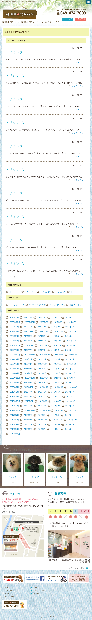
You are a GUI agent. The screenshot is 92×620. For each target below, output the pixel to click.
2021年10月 (72, 364)
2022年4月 (56, 359)
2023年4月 (28, 350)
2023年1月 (70, 350)
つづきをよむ (77, 62)
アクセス (66, 19)
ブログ (35, 587)
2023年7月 (57, 345)
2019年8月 (14, 392)
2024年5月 (56, 336)
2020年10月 (30, 378)
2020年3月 (56, 383)
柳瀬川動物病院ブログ (29, 22)
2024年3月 (14, 341)
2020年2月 (70, 383)
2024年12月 (29, 331)
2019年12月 (29, 387)
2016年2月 (42, 429)
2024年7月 (28, 336)
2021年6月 (56, 369)
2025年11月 (15, 322)
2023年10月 (15, 345)
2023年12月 (56, 341)
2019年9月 (73, 387)
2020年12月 (70, 373)
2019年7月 (28, 392)
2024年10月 (59, 331)
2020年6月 (14, 383)
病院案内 (8, 593)
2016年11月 (58, 420)
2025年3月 (56, 327)
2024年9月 (73, 331)
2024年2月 (28, 341)
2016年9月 (14, 424)
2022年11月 (30, 355)
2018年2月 (56, 406)
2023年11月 (71, 341)
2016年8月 (28, 424)
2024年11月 (44, 331)
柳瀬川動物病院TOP (9, 22)
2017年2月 (14, 420)
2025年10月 (30, 322)
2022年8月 (73, 355)
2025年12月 (70, 317)
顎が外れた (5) (76, 305)
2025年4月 (42, 327)
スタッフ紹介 (9, 590)
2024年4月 (70, 336)
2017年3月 (70, 415)
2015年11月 (15, 434)
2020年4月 (42, 383)
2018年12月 (56, 397)
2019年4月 (70, 392)
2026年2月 (42, 317)
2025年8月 (58, 322)
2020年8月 (58, 378)
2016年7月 (42, 424)
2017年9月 (59, 410)
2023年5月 (14, 350)
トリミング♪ (15, 292)
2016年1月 (56, 429)
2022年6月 (28, 359)
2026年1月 (56, 317)
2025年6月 (14, 327)
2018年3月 (42, 406)
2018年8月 (43, 401)
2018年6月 (71, 401)
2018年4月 (28, 406)
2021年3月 (28, 373)
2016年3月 (28, 429)
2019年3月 (14, 397)
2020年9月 (44, 378)
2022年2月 (14, 364)
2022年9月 (59, 355)
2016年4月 (14, 429)
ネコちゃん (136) (17, 305)
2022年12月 (15, 355)
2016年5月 (70, 424)
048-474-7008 (8, 512)
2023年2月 (56, 350)
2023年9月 (29, 345)
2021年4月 (14, 373)
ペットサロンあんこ (39, 590)
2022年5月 (42, 359)
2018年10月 (15, 401)
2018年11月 (71, 397)
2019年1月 (42, 397)
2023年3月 (42, 350)
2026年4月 (14, 317)
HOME (7, 587)
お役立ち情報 (9, 596)
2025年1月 (14, 331)
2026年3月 (28, 317)
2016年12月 (43, 420)
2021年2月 (42, 373)
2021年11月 (58, 364)
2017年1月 (28, 420)
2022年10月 (45, 355)
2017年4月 (56, 415)
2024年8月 (14, 336)
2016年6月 (56, 424)
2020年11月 (15, 378)
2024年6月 (42, 336)
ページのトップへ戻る (74, 568)
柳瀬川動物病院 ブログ (26, 449)
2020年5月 (28, 383)
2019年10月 (59, 387)
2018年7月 (57, 401)
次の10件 (12, 276)
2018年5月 (14, 406)
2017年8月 (73, 410)
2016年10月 (72, 420)
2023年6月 (71, 345)
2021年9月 (14, 369)
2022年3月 (70, 359)
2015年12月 (70, 429)
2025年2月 (70, 327)
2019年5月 (56, 392)
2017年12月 (15, 410)
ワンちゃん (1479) (37, 305)
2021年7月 (42, 369)
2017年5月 (42, 415)
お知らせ (36, 593)
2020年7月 (72, 378)
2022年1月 (28, 364)
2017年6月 (28, 415)
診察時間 (79, 19)
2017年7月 (14, 415)
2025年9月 (44, 322)
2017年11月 (30, 410)
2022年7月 (14, 359)
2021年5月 (70, 369)
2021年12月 (43, 364)
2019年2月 (28, 397)
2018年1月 (70, 406)
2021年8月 (28, 369)
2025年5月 (28, 327)
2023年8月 (43, 345)
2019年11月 (44, 387)
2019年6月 (42, 392)
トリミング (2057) (57, 305)
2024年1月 (42, 341)
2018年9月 (29, 401)
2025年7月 (72, 322)
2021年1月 (56, 373)
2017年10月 (45, 410)
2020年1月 (14, 387)
